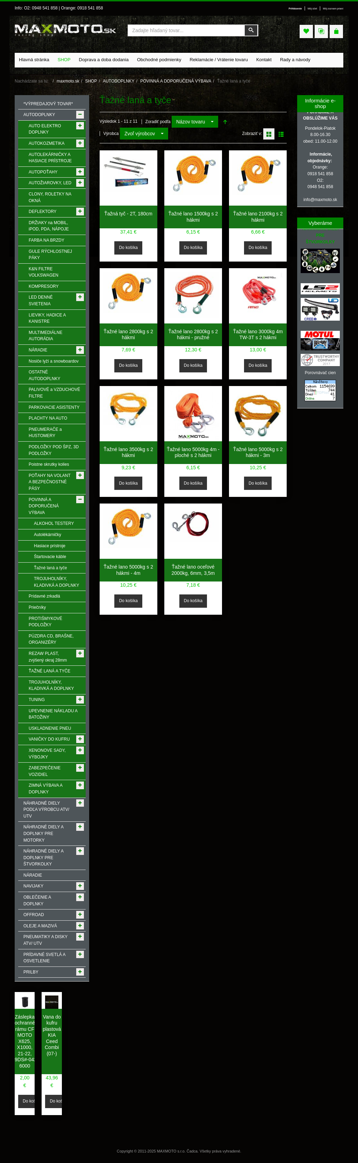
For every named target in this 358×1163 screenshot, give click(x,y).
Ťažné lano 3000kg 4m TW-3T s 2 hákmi (257, 335)
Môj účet (312, 8)
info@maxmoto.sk (320, 199)
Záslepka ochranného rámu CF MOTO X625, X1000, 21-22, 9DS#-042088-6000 (30, 1041)
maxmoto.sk (68, 81)
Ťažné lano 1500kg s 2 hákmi (193, 217)
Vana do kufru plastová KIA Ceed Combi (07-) (52, 1035)
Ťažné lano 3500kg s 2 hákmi (128, 452)
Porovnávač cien (320, 372)
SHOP (91, 81)
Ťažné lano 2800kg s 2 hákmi (128, 335)
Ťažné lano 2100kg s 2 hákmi (258, 217)
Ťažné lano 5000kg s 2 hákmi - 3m (258, 452)
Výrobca (111, 133)
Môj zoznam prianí (333, 8)
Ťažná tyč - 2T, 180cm (128, 213)
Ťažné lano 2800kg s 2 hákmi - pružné (193, 335)
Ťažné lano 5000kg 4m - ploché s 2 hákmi (193, 452)
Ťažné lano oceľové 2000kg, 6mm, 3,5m (193, 570)
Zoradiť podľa (158, 121)
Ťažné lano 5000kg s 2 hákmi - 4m (128, 570)
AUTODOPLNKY (118, 81)
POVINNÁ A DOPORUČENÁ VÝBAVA (175, 81)
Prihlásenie (295, 8)
